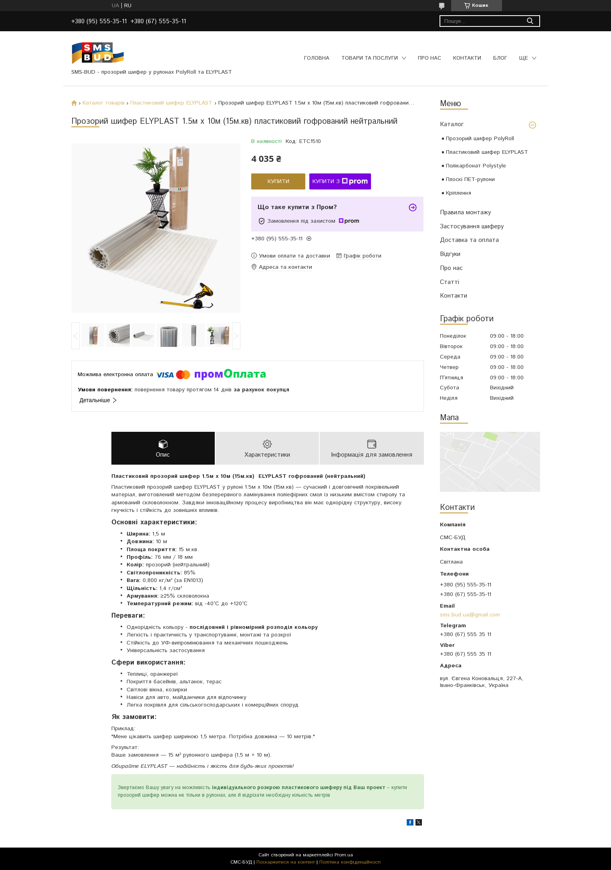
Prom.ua (344, 855)
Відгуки (450, 254)
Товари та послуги (369, 58)
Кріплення (458, 193)
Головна (316, 58)
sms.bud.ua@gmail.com (470, 615)
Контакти (467, 58)
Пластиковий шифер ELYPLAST (487, 152)
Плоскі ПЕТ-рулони (470, 179)
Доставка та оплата (469, 240)
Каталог (452, 124)
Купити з (340, 181)
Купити (278, 181)
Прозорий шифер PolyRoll (480, 139)
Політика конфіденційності (350, 862)
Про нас (429, 58)
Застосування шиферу (472, 226)
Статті (449, 282)
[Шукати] (530, 21)
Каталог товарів (104, 103)
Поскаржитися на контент (285, 862)
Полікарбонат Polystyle (476, 166)
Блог (500, 58)
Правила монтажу (465, 212)
